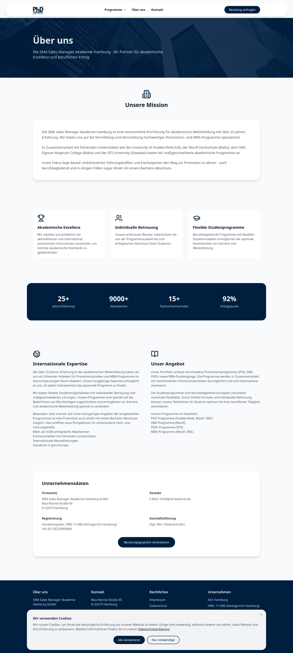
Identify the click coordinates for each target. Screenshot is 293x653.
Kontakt (157, 10)
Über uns (138, 10)
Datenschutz (158, 606)
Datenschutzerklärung (153, 629)
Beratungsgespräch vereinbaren (146, 542)
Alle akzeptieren (129, 640)
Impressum (157, 600)
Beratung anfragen (242, 10)
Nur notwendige (163, 640)
